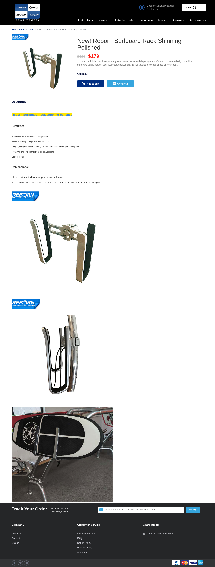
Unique (15, 543)
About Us (17, 533)
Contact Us (17, 538)
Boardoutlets (18, 29)
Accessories (197, 20)
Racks (162, 20)
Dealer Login (153, 9)
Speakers (178, 20)
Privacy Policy (84, 547)
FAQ (79, 538)
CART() (191, 7)
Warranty (82, 552)
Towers (103, 20)
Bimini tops (145, 20)
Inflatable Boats (123, 20)
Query (192, 509)
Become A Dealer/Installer (160, 5)
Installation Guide (86, 533)
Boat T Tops (85, 20)
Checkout (120, 83)
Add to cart (90, 83)
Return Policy (84, 543)
